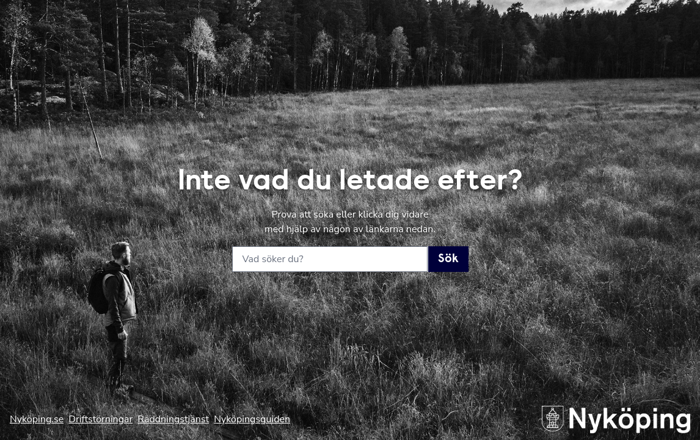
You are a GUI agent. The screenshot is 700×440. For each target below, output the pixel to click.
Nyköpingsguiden (252, 419)
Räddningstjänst (173, 419)
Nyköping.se (37, 419)
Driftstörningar (100, 419)
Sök (448, 259)
